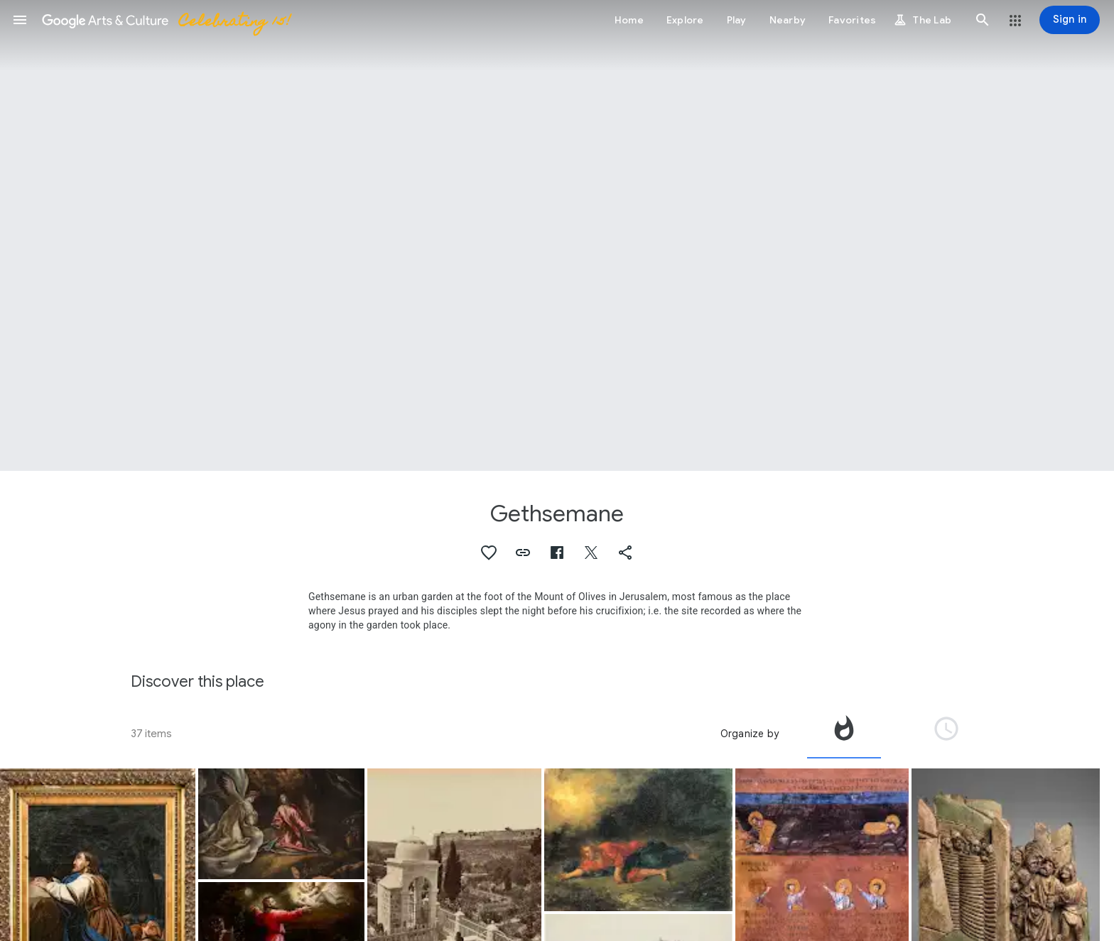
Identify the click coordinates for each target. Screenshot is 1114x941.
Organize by (749, 733)
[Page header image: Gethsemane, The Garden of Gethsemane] (557, 235)
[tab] (844, 733)
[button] (20, 20)
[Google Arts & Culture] (165, 20)
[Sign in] (1069, 20)
